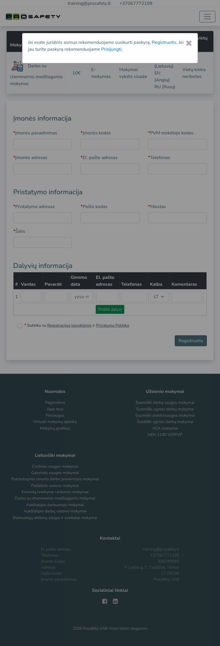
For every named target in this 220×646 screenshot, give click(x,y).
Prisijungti (111, 49)
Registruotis (164, 42)
